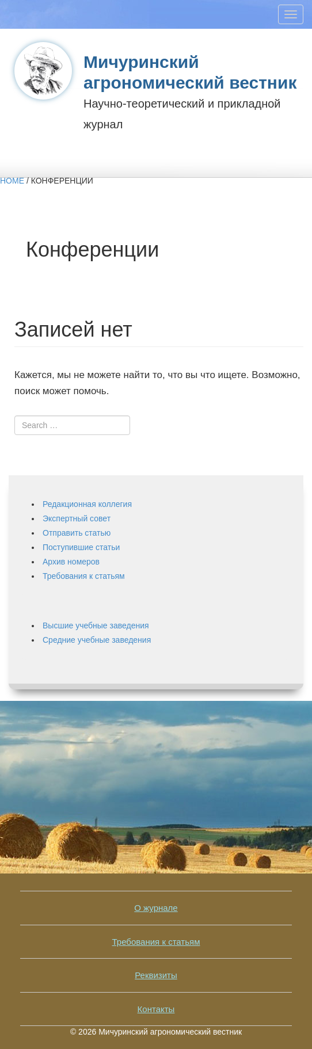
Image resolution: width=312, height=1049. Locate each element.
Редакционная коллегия (87, 504)
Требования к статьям (84, 576)
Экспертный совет (77, 518)
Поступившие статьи (81, 547)
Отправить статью (77, 532)
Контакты (156, 1009)
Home (12, 180)
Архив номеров (71, 561)
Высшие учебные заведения (96, 625)
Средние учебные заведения (97, 639)
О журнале (155, 908)
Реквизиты (156, 975)
